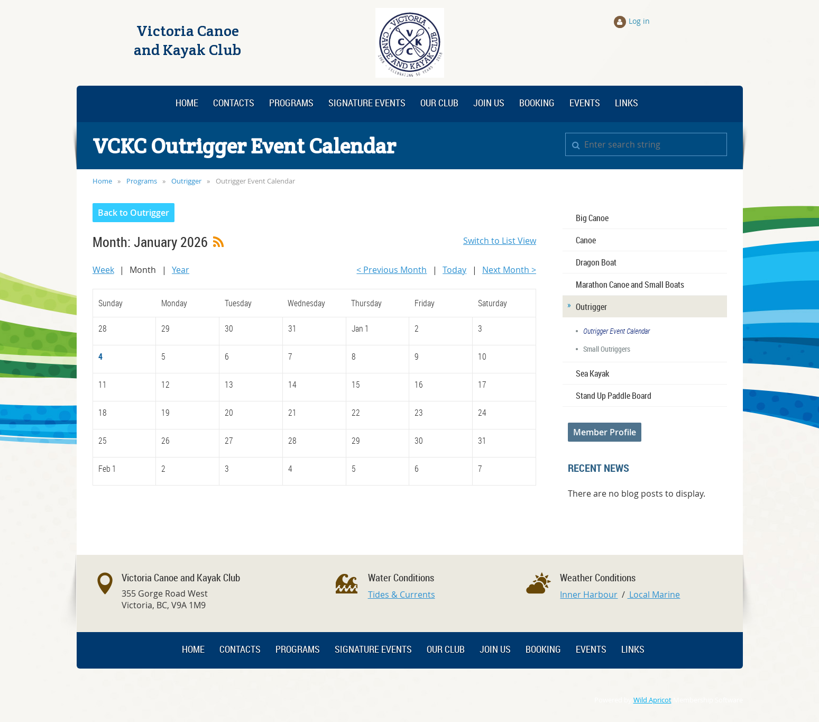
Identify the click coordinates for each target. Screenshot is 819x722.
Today (454, 270)
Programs (141, 181)
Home (102, 181)
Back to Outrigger (133, 212)
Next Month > (509, 270)
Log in (639, 21)
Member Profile (604, 432)
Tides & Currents (401, 594)
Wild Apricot (652, 700)
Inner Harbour (589, 594)
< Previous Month (391, 270)
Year (180, 270)
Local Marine (653, 594)
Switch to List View (499, 240)
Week (103, 270)
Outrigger (186, 181)
